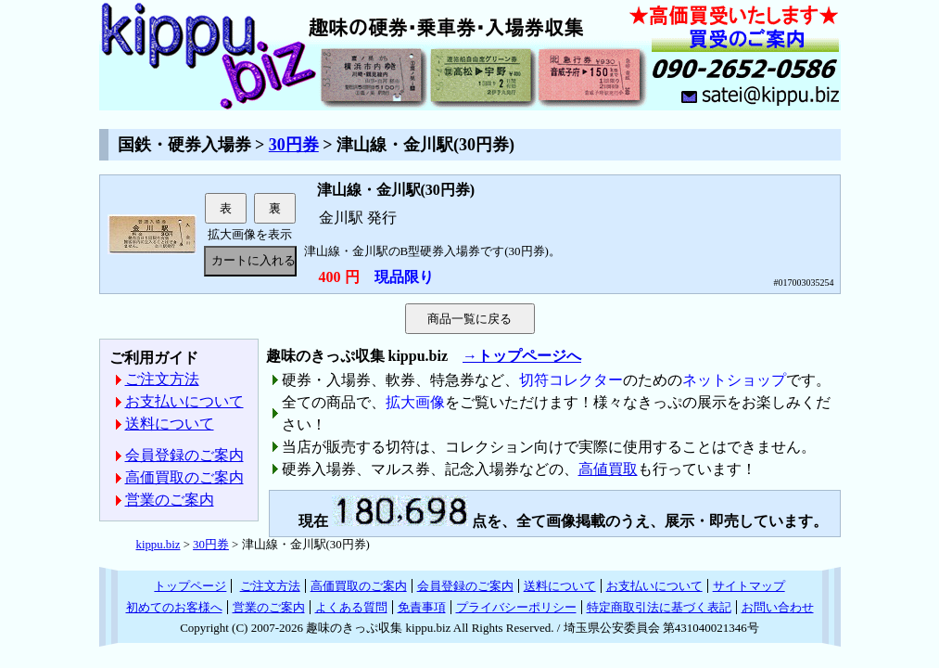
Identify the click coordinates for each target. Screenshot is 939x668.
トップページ (190, 586)
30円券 (294, 144)
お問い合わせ (778, 607)
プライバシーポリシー (516, 607)
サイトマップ (749, 586)
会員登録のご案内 (184, 455)
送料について (169, 423)
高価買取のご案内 (184, 477)
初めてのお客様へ (174, 607)
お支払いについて (184, 401)
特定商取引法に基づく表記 (659, 607)
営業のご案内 (169, 499)
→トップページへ (522, 356)
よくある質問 (351, 607)
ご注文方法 (162, 379)
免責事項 (422, 607)
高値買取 (608, 469)
